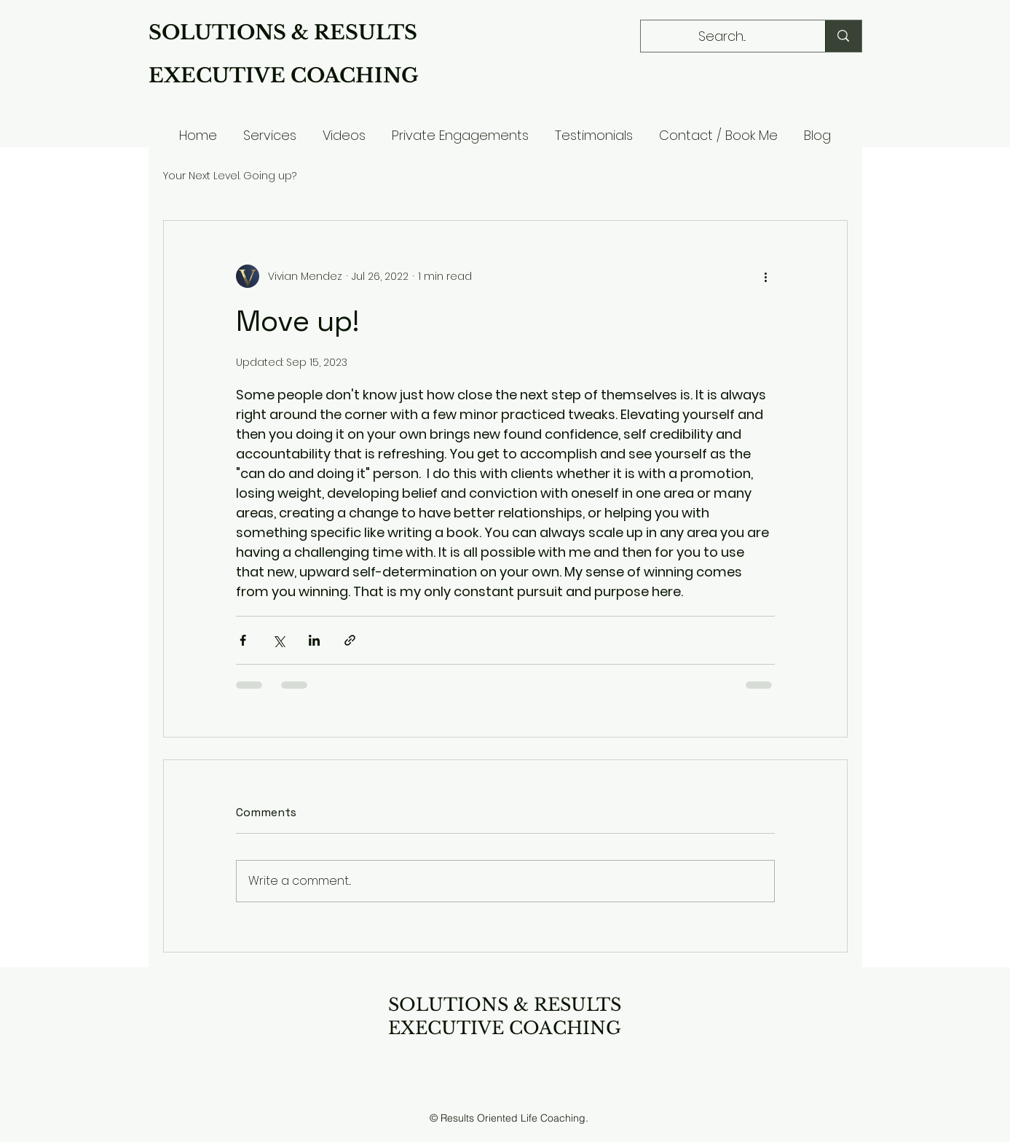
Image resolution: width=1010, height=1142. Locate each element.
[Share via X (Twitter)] (278, 640)
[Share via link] (350, 640)
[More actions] (766, 276)
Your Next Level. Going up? (229, 176)
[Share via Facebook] (243, 640)
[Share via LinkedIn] (314, 640)
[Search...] (722, 36)
